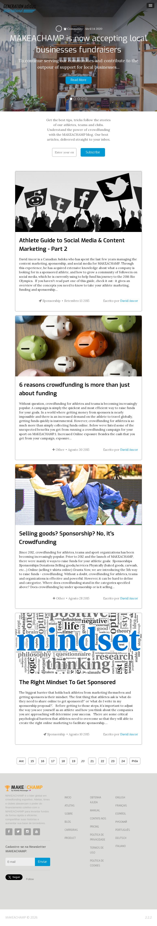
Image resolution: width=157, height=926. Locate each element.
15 (32, 761)
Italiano (120, 846)
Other (58, 450)
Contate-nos (98, 818)
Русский (121, 821)
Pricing (94, 826)
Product (70, 838)
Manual (95, 810)
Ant (21, 761)
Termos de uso (97, 850)
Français (121, 805)
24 (123, 761)
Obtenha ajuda (95, 800)
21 (92, 761)
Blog (68, 821)
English (120, 797)
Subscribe (93, 152)
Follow (30, 879)
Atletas (70, 805)
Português (122, 830)
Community (73, 29)
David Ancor (129, 301)
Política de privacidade (97, 837)
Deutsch (120, 838)
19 (73, 761)
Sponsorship (50, 301)
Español (120, 813)
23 (113, 761)
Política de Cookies (97, 863)
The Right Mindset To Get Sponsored (67, 682)
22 (102, 761)
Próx (135, 761)
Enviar (42, 862)
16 (42, 761)
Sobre (69, 813)
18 (63, 761)
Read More (78, 80)
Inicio (68, 797)
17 (53, 761)
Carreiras (71, 830)
